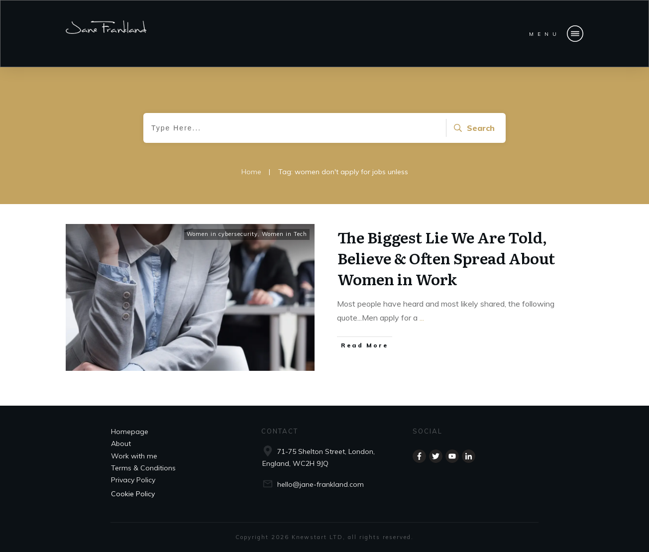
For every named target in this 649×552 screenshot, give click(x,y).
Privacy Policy (133, 479)
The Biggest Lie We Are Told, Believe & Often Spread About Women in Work (446, 258)
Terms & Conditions (143, 467)
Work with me (134, 455)
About (121, 443)
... (422, 318)
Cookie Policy (133, 493)
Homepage (129, 431)
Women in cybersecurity (222, 233)
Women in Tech (284, 233)
